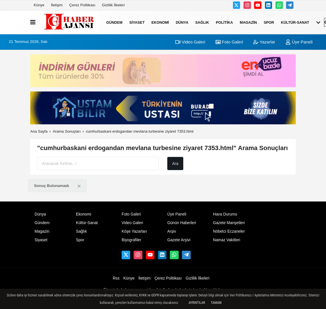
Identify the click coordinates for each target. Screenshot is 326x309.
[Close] (79, 186)
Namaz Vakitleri (226, 240)
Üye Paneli (299, 41)
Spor (269, 22)
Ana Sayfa (39, 131)
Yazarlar (264, 41)
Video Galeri (190, 41)
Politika (224, 22)
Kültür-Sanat (295, 22)
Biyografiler (131, 240)
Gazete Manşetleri (229, 223)
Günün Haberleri (181, 223)
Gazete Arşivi (178, 240)
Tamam (216, 303)
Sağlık (202, 22)
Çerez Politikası (82, 5)
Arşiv (171, 231)
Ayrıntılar (197, 303)
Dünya (182, 22)
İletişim (57, 5)
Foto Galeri (229, 41)
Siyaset (137, 22)
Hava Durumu (225, 214)
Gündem (114, 22)
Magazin (248, 22)
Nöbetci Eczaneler (229, 231)
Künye (39, 5)
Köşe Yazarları (134, 231)
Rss (116, 278)
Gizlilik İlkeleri (113, 5)
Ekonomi (160, 22)
